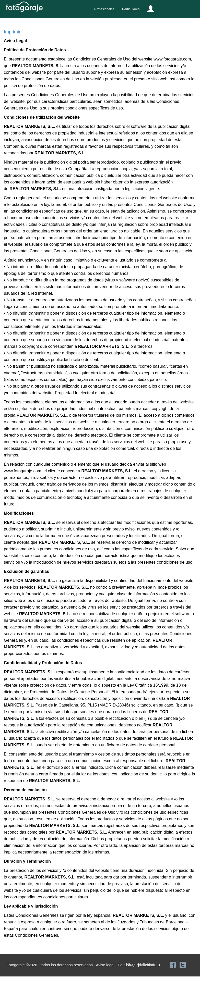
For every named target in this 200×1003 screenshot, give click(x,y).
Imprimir (12, 31)
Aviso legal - (107, 965)
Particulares (131, 9)
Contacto (151, 964)
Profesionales (104, 9)
